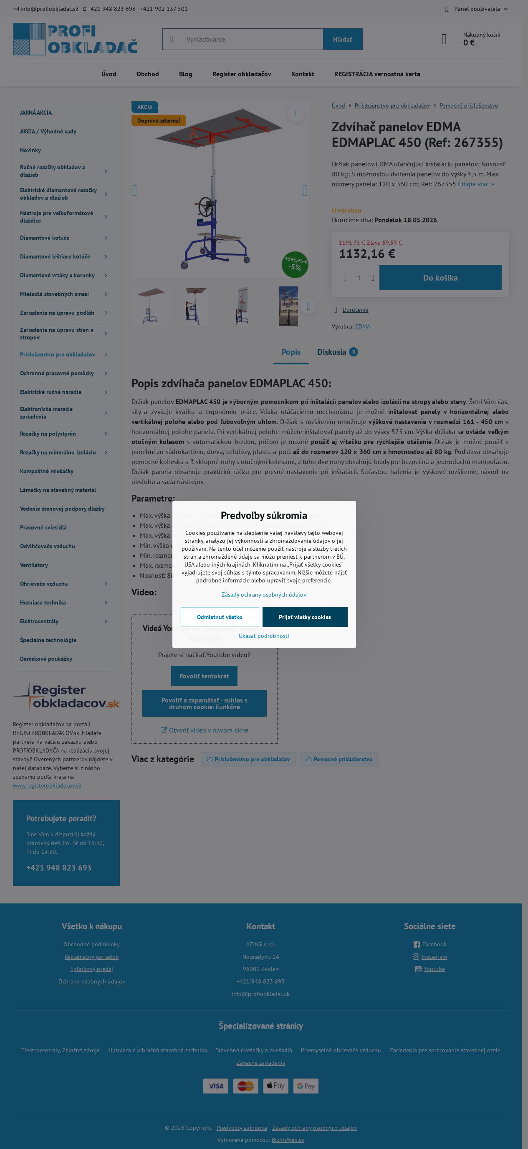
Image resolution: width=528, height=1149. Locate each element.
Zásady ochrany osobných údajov (264, 594)
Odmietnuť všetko (220, 617)
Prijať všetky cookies (305, 617)
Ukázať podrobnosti (264, 636)
